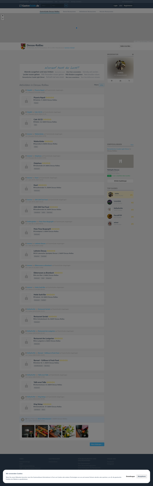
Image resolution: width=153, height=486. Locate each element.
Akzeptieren (142, 476)
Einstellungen (130, 476)
